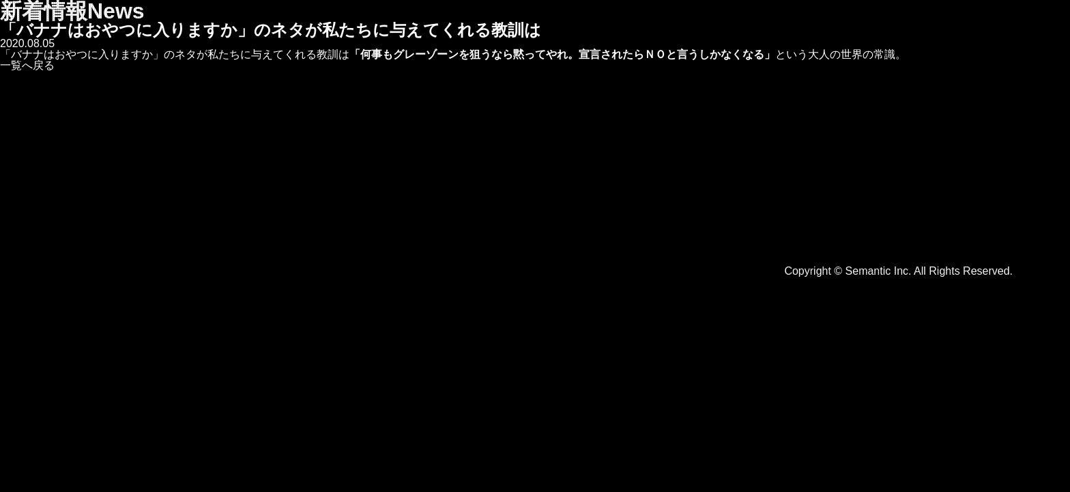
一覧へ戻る (27, 65)
